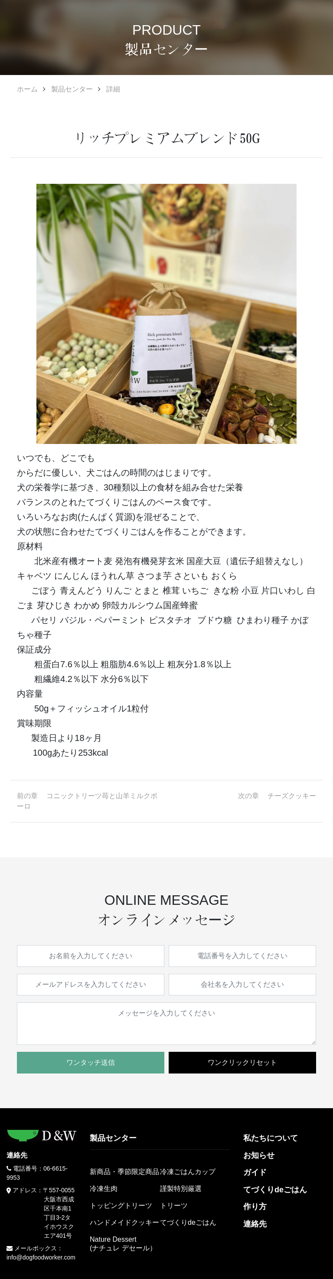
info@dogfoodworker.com (41, 1257)
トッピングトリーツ (121, 1205)
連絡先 (255, 1224)
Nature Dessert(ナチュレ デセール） (123, 1243)
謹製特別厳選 (181, 1188)
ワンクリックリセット (242, 1062)
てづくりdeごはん (188, 1222)
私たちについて (270, 1138)
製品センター (72, 89)
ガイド (255, 1172)
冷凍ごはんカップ (187, 1171)
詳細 (113, 89)
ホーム (27, 89)
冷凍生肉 (104, 1188)
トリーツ (174, 1205)
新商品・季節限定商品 (124, 1171)
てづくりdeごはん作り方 (275, 1198)
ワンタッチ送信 (90, 1062)
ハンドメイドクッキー (124, 1222)
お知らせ (258, 1155)
